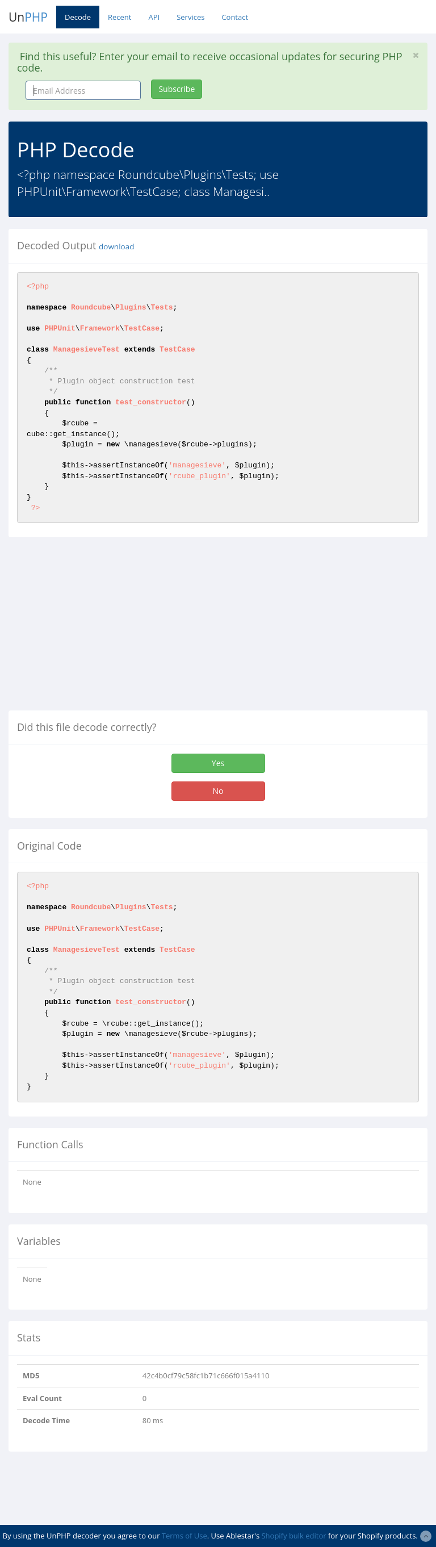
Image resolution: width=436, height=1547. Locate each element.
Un (28, 17)
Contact (234, 17)
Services (190, 17)
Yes (218, 763)
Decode (78, 17)
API (154, 17)
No (218, 790)
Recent (119, 17)
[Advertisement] (104, 628)
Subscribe (176, 88)
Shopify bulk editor (293, 1536)
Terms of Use (184, 1536)
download (116, 246)
